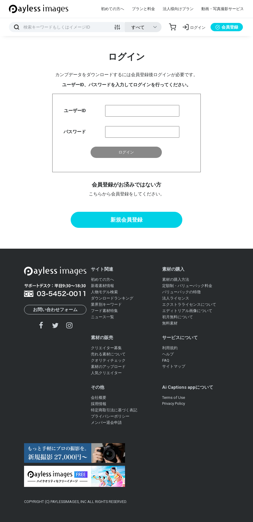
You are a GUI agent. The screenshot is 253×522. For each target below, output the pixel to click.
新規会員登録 (126, 220)
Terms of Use (173, 397)
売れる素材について (108, 354)
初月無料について (177, 317)
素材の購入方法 (175, 279)
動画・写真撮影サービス (222, 9)
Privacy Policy (173, 403)
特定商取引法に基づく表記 (114, 410)
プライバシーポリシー (110, 416)
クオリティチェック (108, 360)
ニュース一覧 (102, 317)
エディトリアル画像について (187, 310)
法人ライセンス (175, 298)
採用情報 (98, 404)
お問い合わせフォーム (55, 309)
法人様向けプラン (178, 9)
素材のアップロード (108, 366)
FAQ (165, 360)
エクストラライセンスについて (189, 304)
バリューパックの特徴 (181, 292)
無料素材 (170, 323)
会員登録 (226, 27)
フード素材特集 (104, 310)
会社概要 (98, 397)
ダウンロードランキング (112, 298)
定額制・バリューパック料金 (187, 285)
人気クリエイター (106, 373)
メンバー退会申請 (106, 422)
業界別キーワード (106, 304)
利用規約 (170, 348)
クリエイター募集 (106, 348)
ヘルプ (168, 354)
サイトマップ (173, 366)
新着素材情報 (102, 285)
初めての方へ (112, 9)
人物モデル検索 (104, 292)
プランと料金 (143, 9)
